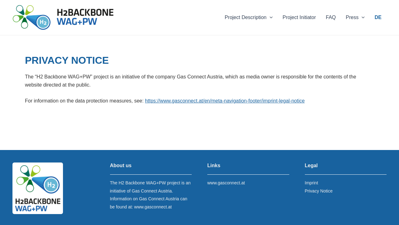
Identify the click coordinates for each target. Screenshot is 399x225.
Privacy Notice (319, 190)
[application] (270, 17)
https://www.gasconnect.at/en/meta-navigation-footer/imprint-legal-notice (225, 100)
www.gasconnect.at (153, 206)
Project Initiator (299, 17)
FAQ (331, 17)
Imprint (311, 182)
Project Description (249, 17)
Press (355, 17)
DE (378, 17)
